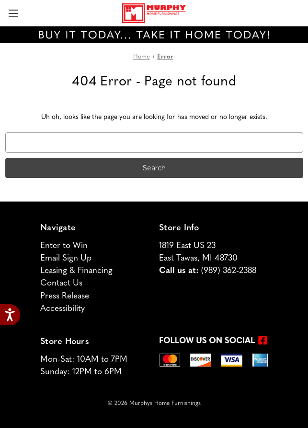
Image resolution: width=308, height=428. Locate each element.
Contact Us (61, 283)
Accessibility (62, 309)
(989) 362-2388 (228, 271)
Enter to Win (64, 246)
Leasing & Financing (76, 271)
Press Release (64, 296)
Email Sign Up (65, 258)
